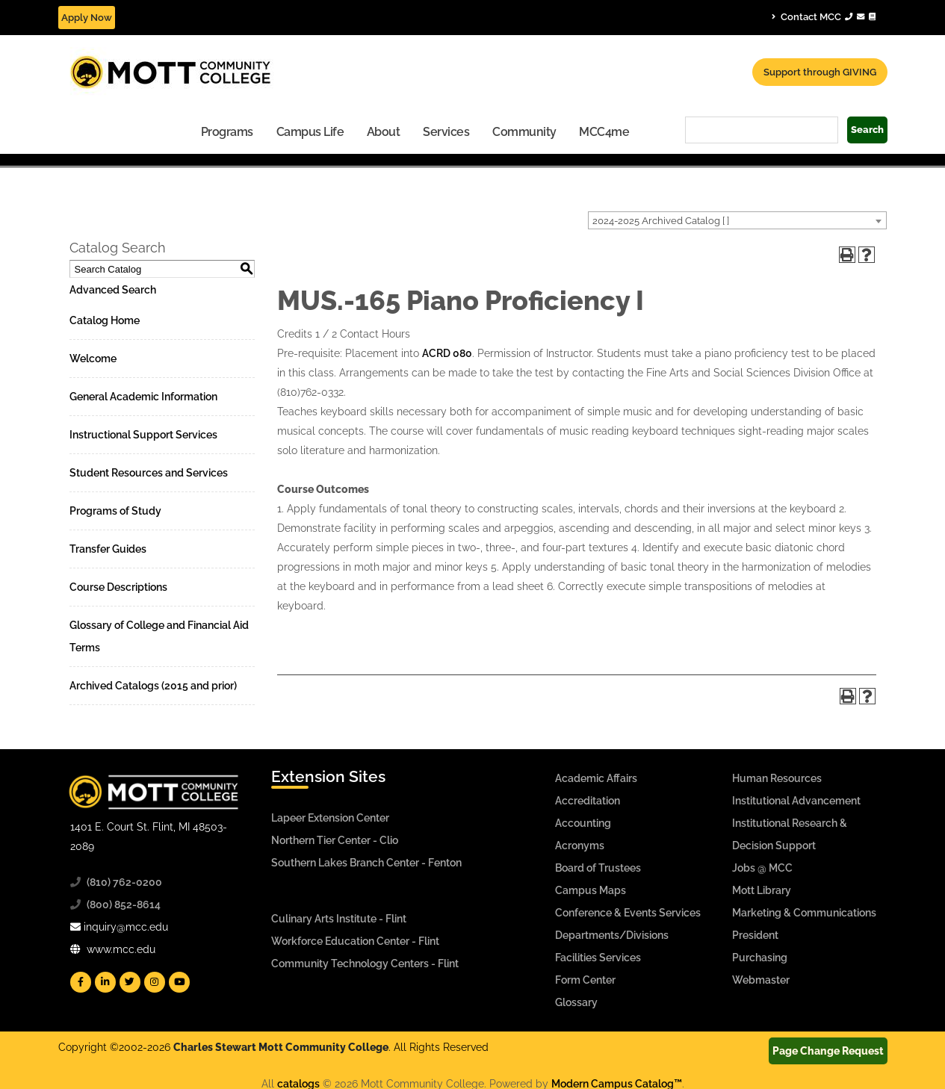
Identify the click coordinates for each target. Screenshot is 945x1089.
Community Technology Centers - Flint (365, 963)
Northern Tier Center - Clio (334, 840)
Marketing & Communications (804, 913)
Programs (227, 132)
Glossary (576, 1002)
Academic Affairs (596, 778)
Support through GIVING (819, 72)
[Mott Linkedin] (105, 982)
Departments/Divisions (612, 935)
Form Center (585, 980)
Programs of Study (115, 511)
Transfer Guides (107, 549)
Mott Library (761, 890)
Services (446, 132)
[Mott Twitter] (130, 982)
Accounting (583, 823)
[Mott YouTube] (179, 982)
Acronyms (579, 845)
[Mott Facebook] (80, 982)
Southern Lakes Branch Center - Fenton (366, 863)
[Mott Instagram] (154, 982)
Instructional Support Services (143, 435)
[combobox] (737, 220)
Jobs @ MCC (762, 868)
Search (867, 129)
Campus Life (310, 132)
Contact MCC (824, 16)
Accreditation (587, 801)
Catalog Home (104, 320)
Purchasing (759, 958)
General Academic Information (143, 397)
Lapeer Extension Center (330, 818)
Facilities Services (598, 958)
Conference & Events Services (628, 913)
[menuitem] (227, 131)
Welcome (93, 358)
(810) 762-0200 (124, 882)
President (755, 935)
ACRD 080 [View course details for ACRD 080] (447, 353)
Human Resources (777, 778)
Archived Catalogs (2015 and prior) (153, 686)
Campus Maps (590, 890)
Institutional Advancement (796, 801)
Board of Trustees (598, 868)
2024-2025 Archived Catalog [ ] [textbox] (660, 220)
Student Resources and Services (148, 473)
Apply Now (86, 17)
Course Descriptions (118, 587)
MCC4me (604, 132)
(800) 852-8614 (124, 904)
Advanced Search (112, 290)
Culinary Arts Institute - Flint (338, 919)
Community (524, 132)
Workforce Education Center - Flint (355, 941)
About (383, 132)
